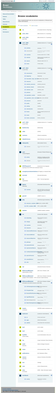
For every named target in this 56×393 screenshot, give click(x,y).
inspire (24, 308)
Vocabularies (6, 26)
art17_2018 (25, 122)
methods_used (29, 89)
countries (28, 54)
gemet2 (24, 196)
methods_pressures (30, 84)
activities (28, 48)
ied (23, 266)
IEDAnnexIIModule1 (27, 270)
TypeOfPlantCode (30, 297)
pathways (28, 242)
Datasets (5, 16)
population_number (30, 95)
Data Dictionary (13, 11)
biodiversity (25, 127)
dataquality (25, 143)
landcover (25, 313)
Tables (4, 19)
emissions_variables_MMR (31, 203)
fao (23, 179)
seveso (24, 357)
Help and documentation (8, 14)
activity (28, 157)
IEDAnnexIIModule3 (27, 276)
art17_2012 (25, 68)
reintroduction (29, 108)
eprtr (23, 152)
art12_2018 (25, 37)
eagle (27, 320)
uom (23, 366)
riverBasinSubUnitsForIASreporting (31, 251)
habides (24, 210)
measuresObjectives (30, 238)
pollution (28, 92)
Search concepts (34, 25)
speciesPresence (30, 255)
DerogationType (29, 290)
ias (23, 214)
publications (25, 353)
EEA (9, 1)
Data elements (6, 21)
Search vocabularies (24, 25)
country (28, 379)
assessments (29, 73)
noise (23, 349)
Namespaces (6, 32)
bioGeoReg (28, 217)
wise (23, 370)
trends (27, 63)
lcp (23, 340)
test (23, 362)
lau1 (23, 327)
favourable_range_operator (31, 78)
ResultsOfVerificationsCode (31, 293)
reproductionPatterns (31, 248)
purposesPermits (30, 245)
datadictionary (26, 139)
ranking (28, 106)
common (24, 135)
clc (27, 317)
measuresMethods (30, 234)
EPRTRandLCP (26, 166)
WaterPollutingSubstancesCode (31, 302)
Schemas (5, 24)
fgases (24, 184)
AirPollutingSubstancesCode (31, 286)
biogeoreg (28, 76)
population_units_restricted (31, 98)
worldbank (25, 375)
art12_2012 (25, 33)
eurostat (24, 175)
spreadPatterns (29, 259)
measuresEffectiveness (31, 230)
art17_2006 (25, 42)
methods (28, 57)
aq (23, 29)
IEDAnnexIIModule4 (27, 281)
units (27, 262)
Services (5, 29)
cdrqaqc (28, 221)
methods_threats (30, 87)
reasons (28, 60)
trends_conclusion (30, 117)
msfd (23, 344)
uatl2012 (28, 322)
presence (28, 100)
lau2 (23, 331)
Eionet (8, 11)
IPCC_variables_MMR (31, 206)
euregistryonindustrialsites (29, 171)
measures (28, 81)
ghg (23, 199)
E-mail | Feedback (7, 388)
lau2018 (24, 334)
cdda (23, 131)
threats (27, 111)
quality (27, 103)
